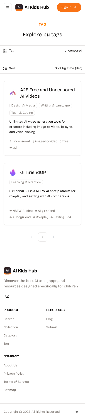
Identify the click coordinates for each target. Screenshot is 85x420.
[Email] (7, 296)
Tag (6, 344)
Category (10, 335)
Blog (49, 319)
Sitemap (10, 390)
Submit (51, 327)
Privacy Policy (14, 374)
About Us (10, 365)
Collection (11, 327)
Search (9, 319)
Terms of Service (16, 382)
